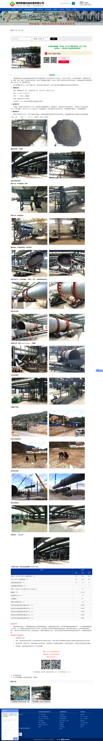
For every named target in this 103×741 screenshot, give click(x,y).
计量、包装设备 (83, 722)
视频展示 (60, 9)
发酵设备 (62, 724)
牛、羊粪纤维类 (42, 714)
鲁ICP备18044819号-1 (15, 730)
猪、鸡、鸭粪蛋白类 (43, 716)
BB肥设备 (62, 722)
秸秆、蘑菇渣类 (42, 722)
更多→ (40, 726)
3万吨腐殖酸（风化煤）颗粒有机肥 (41, 701)
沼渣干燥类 (41, 720)
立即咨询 (64, 58)
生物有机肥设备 (63, 716)
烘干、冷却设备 (83, 716)
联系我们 (81, 9)
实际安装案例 (51, 9)
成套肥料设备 (42, 9)
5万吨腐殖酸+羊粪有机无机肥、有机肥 (26, 677)
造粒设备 (82, 714)
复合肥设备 (62, 726)
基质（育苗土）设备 (64, 720)
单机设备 (67, 9)
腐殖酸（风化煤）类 (43, 724)
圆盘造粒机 (18, 675)
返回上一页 (13, 30)
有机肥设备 (62, 714)
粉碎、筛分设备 (83, 718)
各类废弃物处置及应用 (31, 9)
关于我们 (21, 9)
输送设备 (82, 720)
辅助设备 (82, 724)
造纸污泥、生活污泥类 (44, 718)
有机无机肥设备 (63, 718)
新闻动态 (74, 9)
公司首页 (14, 9)
